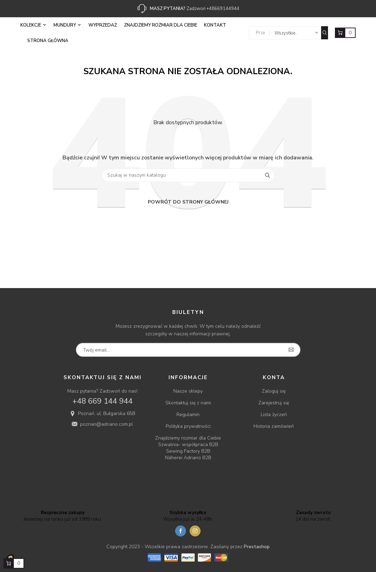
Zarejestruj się (273, 403)
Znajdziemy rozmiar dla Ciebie (188, 438)
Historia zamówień (273, 426)
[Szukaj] (188, 175)
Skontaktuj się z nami (188, 403)
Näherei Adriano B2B (188, 457)
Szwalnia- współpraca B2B (188, 444)
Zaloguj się (274, 391)
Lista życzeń (274, 414)
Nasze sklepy (188, 391)
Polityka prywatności (188, 426)
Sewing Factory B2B (188, 451)
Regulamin (188, 414)
